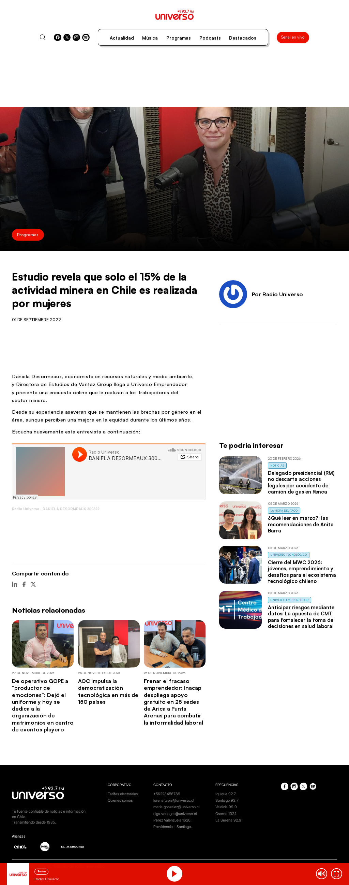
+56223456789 (166, 794)
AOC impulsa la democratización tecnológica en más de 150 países (108, 691)
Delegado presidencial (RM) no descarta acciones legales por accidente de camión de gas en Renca (301, 482)
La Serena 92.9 (228, 820)
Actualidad (122, 38)
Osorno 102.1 (225, 814)
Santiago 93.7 (227, 800)
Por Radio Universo (277, 294)
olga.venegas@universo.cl (175, 814)
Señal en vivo (292, 37)
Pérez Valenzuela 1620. (172, 820)
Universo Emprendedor (289, 600)
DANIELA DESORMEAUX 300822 (71, 509)
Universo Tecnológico (288, 554)
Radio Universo (25, 509)
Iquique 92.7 (225, 794)
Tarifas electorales (123, 794)
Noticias (277, 465)
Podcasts (210, 38)
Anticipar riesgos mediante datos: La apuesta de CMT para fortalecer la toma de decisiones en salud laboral (301, 616)
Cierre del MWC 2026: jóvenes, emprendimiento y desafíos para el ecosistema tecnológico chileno (302, 571)
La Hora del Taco (284, 510)
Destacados (242, 38)
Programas (178, 38)
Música (150, 38)
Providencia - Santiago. (172, 827)
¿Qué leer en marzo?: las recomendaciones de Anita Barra (301, 524)
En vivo (41, 871)
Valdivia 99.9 (226, 807)
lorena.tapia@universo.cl (173, 800)
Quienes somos (120, 800)
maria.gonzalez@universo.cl (176, 807)
